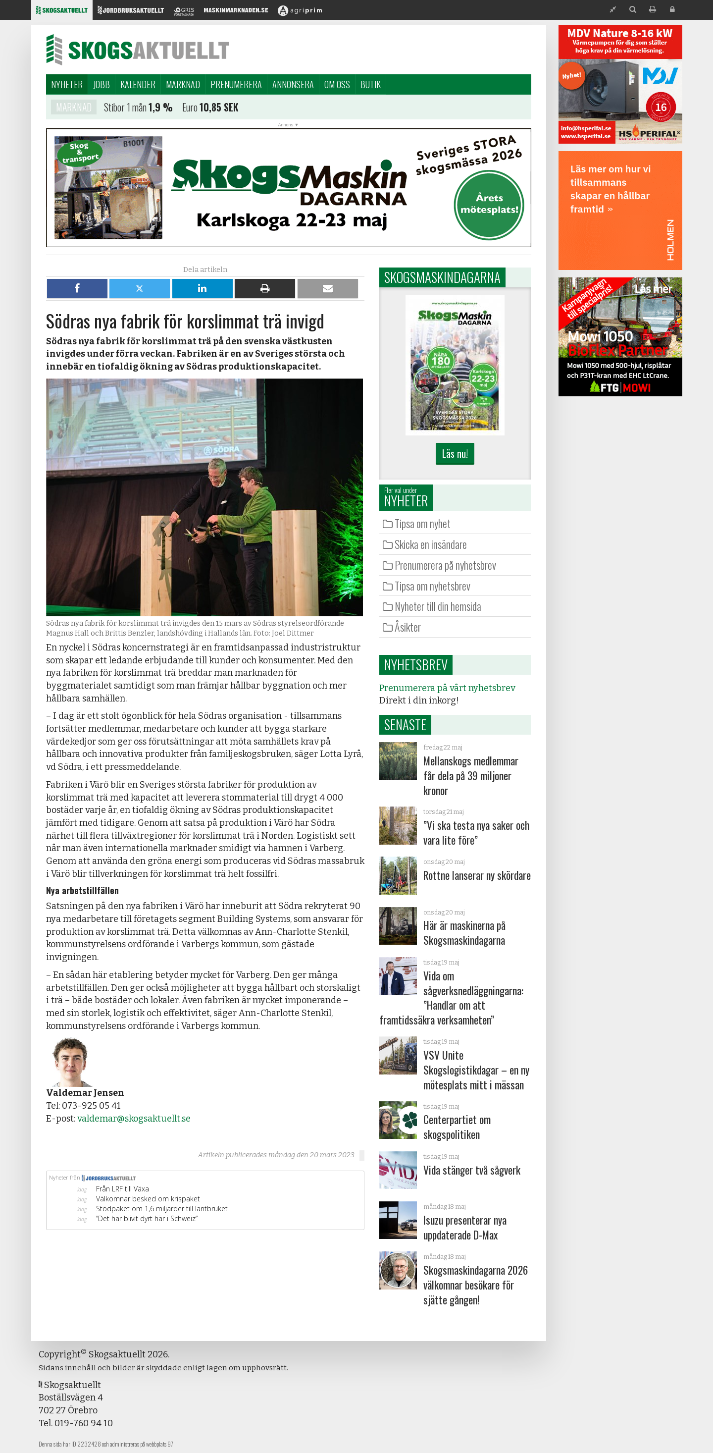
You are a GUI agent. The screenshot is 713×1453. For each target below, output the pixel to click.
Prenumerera (236, 84)
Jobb (101, 84)
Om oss (337, 84)
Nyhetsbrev (416, 664)
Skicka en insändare (431, 544)
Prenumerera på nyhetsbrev (445, 565)
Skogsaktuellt (137, 49)
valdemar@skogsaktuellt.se (134, 1118)
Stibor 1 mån (125, 108)
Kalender (137, 84)
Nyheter (67, 84)
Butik (370, 84)
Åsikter (408, 627)
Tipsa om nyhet (423, 523)
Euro (190, 108)
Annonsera (293, 84)
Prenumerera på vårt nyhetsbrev (447, 688)
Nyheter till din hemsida (438, 606)
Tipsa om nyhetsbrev (432, 585)
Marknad (183, 84)
